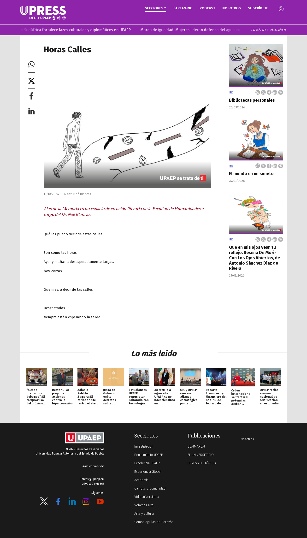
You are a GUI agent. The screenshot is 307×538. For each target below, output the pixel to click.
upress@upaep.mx (92, 479)
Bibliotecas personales (252, 100)
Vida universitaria (146, 497)
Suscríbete (258, 8)
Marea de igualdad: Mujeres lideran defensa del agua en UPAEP (203, 30)
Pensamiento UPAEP (148, 455)
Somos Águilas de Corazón (153, 522)
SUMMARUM (196, 446)
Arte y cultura (144, 514)
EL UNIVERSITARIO (201, 455)
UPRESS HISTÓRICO (202, 463)
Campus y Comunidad (149, 488)
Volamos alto (144, 505)
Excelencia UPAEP (147, 463)
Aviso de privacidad (93, 466)
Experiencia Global (147, 472)
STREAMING (182, 8)
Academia (141, 480)
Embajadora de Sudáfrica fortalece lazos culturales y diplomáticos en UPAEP (70, 30)
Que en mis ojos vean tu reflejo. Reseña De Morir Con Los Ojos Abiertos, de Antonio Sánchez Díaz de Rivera (254, 258)
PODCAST (207, 8)
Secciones (154, 8)
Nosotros (231, 8)
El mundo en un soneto (251, 173)
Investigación (143, 446)
